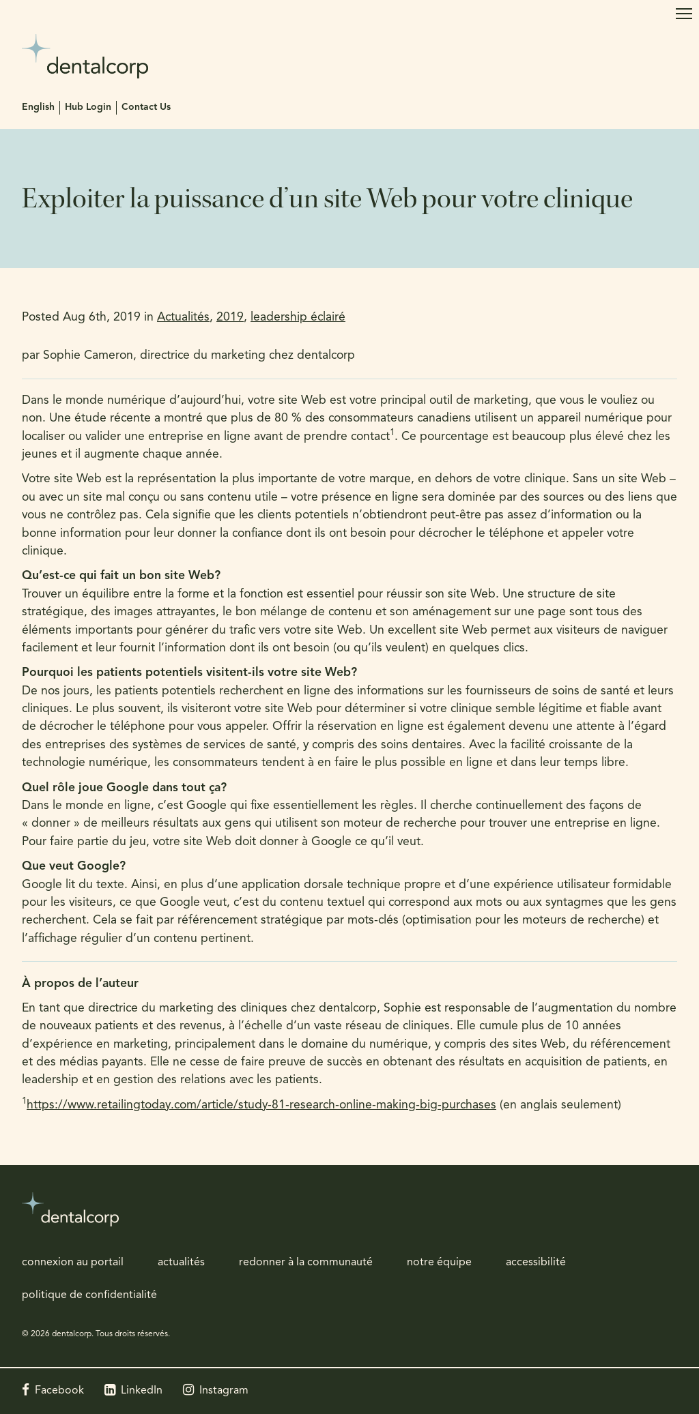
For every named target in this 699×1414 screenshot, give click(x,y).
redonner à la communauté (306, 1262)
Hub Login (88, 107)
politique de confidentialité (89, 1295)
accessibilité (536, 1262)
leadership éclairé (298, 317)
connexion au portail (73, 1262)
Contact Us (146, 107)
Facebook (59, 1390)
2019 (230, 317)
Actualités (183, 317)
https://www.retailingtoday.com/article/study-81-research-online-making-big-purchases (261, 1105)
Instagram (223, 1390)
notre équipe (439, 1262)
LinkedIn (141, 1390)
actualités (181, 1262)
